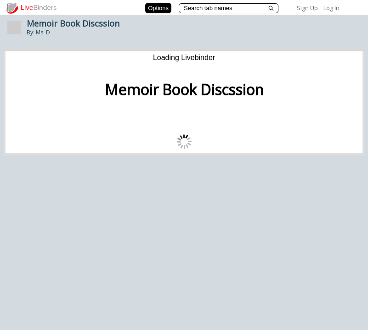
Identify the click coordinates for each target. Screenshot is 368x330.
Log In (331, 8)
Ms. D (43, 32)
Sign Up (307, 8)
